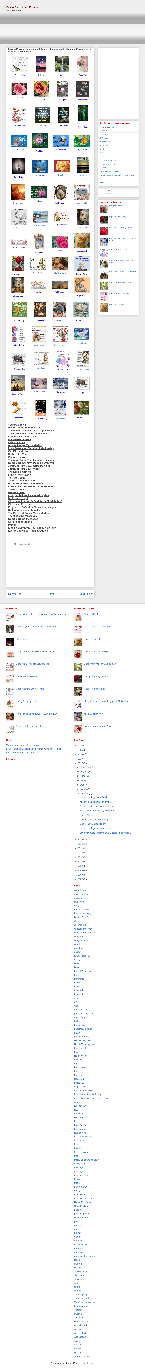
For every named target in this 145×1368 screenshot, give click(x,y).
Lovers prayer (60, 345)
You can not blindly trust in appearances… (33, 430)
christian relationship (84, 932)
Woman (102, 183)
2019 (80, 754)
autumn (78, 898)
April (83, 784)
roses (77, 1260)
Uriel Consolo (81, 1321)
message (78, 1167)
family (77, 959)
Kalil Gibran (80, 1106)
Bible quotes (62, 225)
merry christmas (82, 1163)
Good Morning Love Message (31, 689)
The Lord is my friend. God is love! (28, 433)
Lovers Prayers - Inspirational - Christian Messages (118, 175)
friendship (79, 990)
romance (78, 1248)
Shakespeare (81, 1271)
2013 (80, 852)
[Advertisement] (72, 28)
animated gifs (81, 894)
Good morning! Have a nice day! (120, 282)
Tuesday (78, 1317)
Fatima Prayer (60, 320)
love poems (80, 1129)
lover (76, 1144)
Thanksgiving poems (84, 1302)
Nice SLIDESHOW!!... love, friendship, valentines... (118, 194)
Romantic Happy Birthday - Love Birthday (36, 713)
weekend (78, 1344)
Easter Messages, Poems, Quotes (28, 530)
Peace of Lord (81, 343)
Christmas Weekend (20, 521)
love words (79, 1140)
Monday (78, 1179)
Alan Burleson (81, 890)
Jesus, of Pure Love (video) (24, 468)
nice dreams (80, 1194)
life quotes (79, 1117)
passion (78, 1210)
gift (75, 1002)
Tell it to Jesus (16, 477)
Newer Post (15, 593)
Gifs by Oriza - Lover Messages (23, 7)
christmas (79, 936)
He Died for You (17, 454)
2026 (80, 745)
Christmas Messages (26, 676)
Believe (41, 75)
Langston (78, 1113)
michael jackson (82, 1175)
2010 (80, 866)
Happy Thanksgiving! (94, 689)
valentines (79, 1329)
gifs (76, 998)
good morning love (83, 1013)
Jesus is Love (16, 489)
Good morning (82, 203)
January (84, 793)
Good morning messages (23, 518)
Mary (76, 1156)
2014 (80, 848)
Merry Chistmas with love (86, 1160)
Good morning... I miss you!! (119, 293)
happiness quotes (83, 1029)
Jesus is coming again (21, 480)
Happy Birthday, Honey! (28, 701)
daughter (78, 948)
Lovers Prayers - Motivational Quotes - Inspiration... (106, 832)
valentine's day (81, 1325)
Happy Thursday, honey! (117, 217)
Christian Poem (83, 369)
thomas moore (81, 1306)
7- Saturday (104, 153)
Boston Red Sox (82, 917)
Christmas (40, 226)
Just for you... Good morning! (94, 819)
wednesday (80, 1337)
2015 (80, 844)
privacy (77, 1233)
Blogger (90, 1363)
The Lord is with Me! (20, 471)
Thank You (83, 176)
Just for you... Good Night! (97, 651)
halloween (79, 1021)
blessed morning (82, 913)
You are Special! (17, 424)
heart (76, 1052)
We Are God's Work (19, 439)
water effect (80, 1333)
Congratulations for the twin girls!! (28, 495)
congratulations (82, 940)
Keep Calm (18, 228)
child (76, 921)
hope (76, 1063)
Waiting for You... (18, 457)
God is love (38, 272)
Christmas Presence (20, 504)
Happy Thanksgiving (84, 1044)
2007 (80, 879)
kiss (76, 1109)
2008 (80, 874)
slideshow (79, 1275)
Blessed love (40, 176)
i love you (79, 1079)
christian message (83, 929)
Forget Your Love (82, 971)
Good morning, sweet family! (94, 797)
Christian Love (60, 273)
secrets (77, 1267)
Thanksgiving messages (108, 179)
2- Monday (103, 134)
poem (77, 1221)
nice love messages (84, 1198)
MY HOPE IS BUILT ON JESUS (26, 483)
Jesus (77, 1102)
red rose (78, 1240)
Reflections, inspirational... (24, 510)
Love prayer (39, 345)
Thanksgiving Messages (22, 516)
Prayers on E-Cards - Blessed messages (32, 507)
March (83, 789)
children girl (80, 925)
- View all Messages (107, 127)
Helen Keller (80, 1056)
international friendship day (87, 1094)
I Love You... (22, 639)
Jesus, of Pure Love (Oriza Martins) (29, 465)
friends (77, 986)
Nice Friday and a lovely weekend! (121, 228)
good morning (81, 1009)
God (76, 1006)
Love (37, 292)
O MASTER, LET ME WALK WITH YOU (30, 486)
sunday (78, 1290)
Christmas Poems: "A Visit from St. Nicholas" (35, 501)
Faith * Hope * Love (19, 474)
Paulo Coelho (81, 1217)
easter (77, 952)
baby (76, 905)
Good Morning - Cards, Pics (110, 160)
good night (79, 1017)
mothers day (80, 1186)
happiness (79, 1025)
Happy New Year (82, 1040)
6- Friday (103, 149)
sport (76, 1283)
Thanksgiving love (83, 1298)
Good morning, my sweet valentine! (97, 806)
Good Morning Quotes (108, 164)
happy (77, 1032)
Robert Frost (80, 1244)
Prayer (59, 251)
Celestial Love (16, 442)
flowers (77, 967)
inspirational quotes (84, 1090)
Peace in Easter (92, 614)
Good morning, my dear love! (30, 726)
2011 (80, 861)
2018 (80, 759)
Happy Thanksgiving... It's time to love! (122, 271)
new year (78, 1190)
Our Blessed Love (18, 451)
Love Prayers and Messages (20, 752)
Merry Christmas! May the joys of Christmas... (107, 701)
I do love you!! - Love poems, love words (36, 626)
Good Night (104, 168)
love (76, 1121)
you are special (81, 1356)
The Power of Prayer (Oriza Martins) (29, 513)
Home (51, 593)
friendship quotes (82, 994)
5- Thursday (104, 145)
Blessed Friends (19, 247)
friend (77, 982)
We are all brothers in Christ (24, 427)
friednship (79, 979)
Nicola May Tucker (83, 1202)
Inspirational (81, 251)
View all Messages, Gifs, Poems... (23, 745)
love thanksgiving (83, 1136)
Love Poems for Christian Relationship (31, 448)
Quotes (77, 1237)
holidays (78, 1059)
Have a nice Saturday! (117, 304)
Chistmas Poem (39, 392)
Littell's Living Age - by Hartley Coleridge (32, 527)
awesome (79, 902)
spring (77, 1287)
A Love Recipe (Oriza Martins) (25, 445)
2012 (80, 857)
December (86, 767)
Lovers (77, 1148)
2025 (80, 750)
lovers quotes (81, 1152)
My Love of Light (18, 498)
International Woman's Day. (97, 726)
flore (76, 963)
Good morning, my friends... (119, 249)
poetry (77, 1229)
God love (40, 320)
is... (40, 292)
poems (77, 1225)
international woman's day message (92, 1098)
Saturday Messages (116, 206)
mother (77, 1183)
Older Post (86, 593)
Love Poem (80, 1125)
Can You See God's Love (22, 436)
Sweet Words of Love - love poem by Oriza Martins (41, 614)
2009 (80, 870)
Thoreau (78, 1310)
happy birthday (81, 1036)
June (83, 776)
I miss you (79, 1083)
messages (79, 1171)
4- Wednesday (105, 142)
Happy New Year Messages (109, 171)
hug (76, 1071)
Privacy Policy (105, 190)
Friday (77, 975)
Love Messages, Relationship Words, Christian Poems (33, 749)
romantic (78, 1252)
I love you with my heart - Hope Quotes (35, 651)
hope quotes (80, 1067)
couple (77, 944)
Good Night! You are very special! (33, 664)
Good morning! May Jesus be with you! (31, 463)
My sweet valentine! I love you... (96, 802)
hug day (78, 1075)
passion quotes (81, 1213)
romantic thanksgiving (85, 1256)
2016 (80, 839)
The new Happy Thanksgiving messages (32, 460)
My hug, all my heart (94, 713)
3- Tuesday (104, 138)
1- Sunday (103, 130)
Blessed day (60, 418)
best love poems (82, 909)
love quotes (80, 1133)
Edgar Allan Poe (82, 955)
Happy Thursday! (88, 815)
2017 (80, 763)
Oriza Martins (81, 1206)
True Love (62, 175)
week (77, 1340)
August (84, 771)
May (82, 780)
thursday (78, 1314)
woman (77, 1352)
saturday (78, 1263)
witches (78, 1348)
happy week (80, 1048)
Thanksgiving (81, 1294)
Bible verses (83, 228)
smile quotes (80, 1279)
